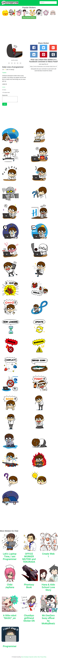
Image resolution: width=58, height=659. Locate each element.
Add (5, 104)
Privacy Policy (43, 656)
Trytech (4, 72)
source (3, 87)
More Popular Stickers (29, 17)
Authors (35, 656)
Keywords (31, 656)
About (22, 656)
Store (39, 656)
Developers (26, 656)
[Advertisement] (29, 31)
